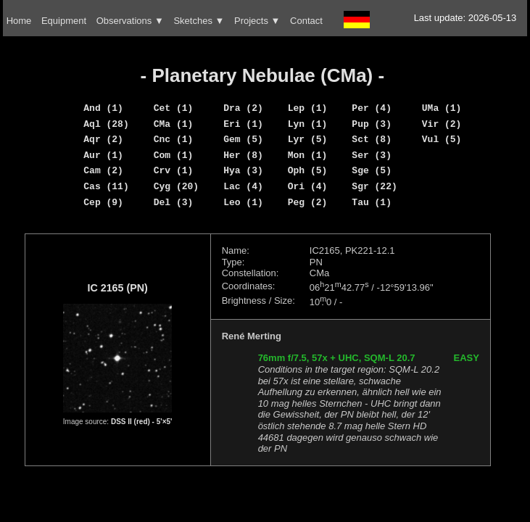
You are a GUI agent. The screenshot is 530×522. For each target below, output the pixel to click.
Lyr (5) (308, 139)
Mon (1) (308, 155)
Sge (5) (372, 170)
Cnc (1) (174, 139)
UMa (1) (442, 108)
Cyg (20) (176, 186)
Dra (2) (243, 108)
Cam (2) (103, 170)
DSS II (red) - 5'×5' (142, 422)
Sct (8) (372, 139)
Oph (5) (308, 170)
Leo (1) (243, 202)
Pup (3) (372, 123)
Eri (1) (243, 123)
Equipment (63, 20)
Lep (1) (308, 108)
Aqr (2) (103, 139)
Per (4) (372, 108)
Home (19, 20)
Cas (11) (105, 186)
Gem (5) (243, 139)
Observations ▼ (130, 20)
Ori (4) (308, 186)
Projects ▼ (257, 20)
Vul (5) (442, 139)
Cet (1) (174, 108)
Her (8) (243, 155)
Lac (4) (243, 186)
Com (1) (174, 155)
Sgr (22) (374, 186)
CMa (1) (174, 123)
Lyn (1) (308, 123)
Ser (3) (372, 155)
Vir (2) (442, 123)
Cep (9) (103, 202)
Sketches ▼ (198, 20)
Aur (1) (103, 155)
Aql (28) (105, 123)
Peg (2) (308, 202)
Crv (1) (174, 170)
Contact (306, 20)
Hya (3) (243, 170)
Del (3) (174, 202)
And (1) (103, 108)
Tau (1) (372, 202)
